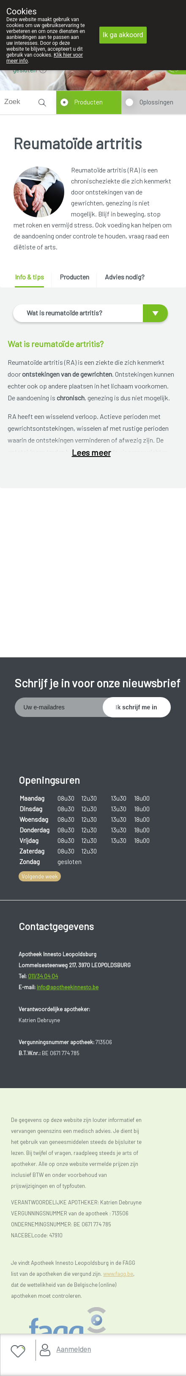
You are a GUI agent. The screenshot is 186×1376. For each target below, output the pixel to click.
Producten (88, 102)
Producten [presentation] (74, 277)
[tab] (32, 280)
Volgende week (40, 876)
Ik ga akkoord (123, 35)
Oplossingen (156, 102)
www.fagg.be (118, 1273)
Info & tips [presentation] (29, 277)
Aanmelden (73, 1349)
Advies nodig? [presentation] (125, 277)
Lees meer (91, 452)
